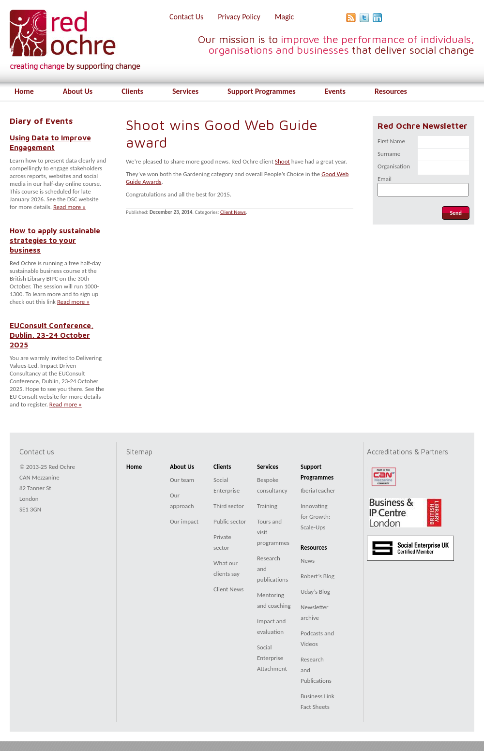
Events (335, 91)
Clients (132, 91)
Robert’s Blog (317, 576)
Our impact (184, 521)
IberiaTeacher (318, 490)
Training (267, 506)
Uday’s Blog (315, 591)
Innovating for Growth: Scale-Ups (315, 516)
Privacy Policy (239, 16)
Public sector (229, 521)
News (308, 560)
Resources (391, 91)
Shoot (282, 161)
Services (185, 91)
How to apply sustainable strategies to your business (55, 240)
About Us (77, 91)
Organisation (394, 166)
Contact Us (186, 16)
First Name (391, 141)
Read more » (69, 206)
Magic (284, 16)
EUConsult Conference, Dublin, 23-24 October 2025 (51, 335)
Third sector (228, 506)
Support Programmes (261, 91)
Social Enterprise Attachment (272, 658)
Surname (389, 153)
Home (24, 91)
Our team (182, 479)
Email (385, 178)
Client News (233, 212)
